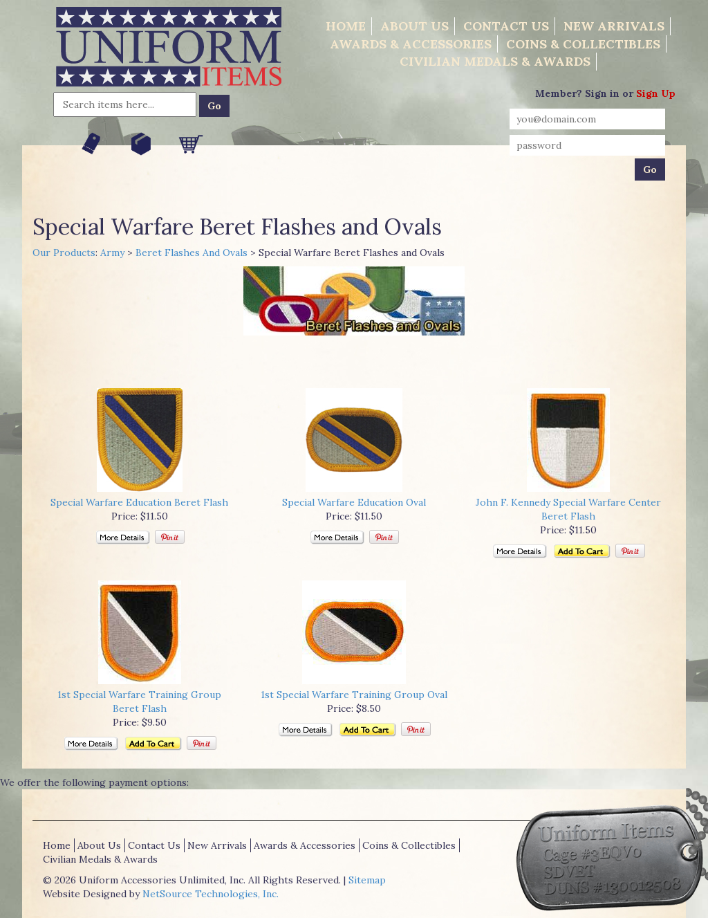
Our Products (63, 252)
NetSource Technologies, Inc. (210, 894)
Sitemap (367, 880)
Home (346, 26)
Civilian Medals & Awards (495, 61)
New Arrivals (613, 26)
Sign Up (656, 93)
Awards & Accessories (411, 44)
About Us (414, 26)
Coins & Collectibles (583, 44)
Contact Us (506, 26)
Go (214, 106)
